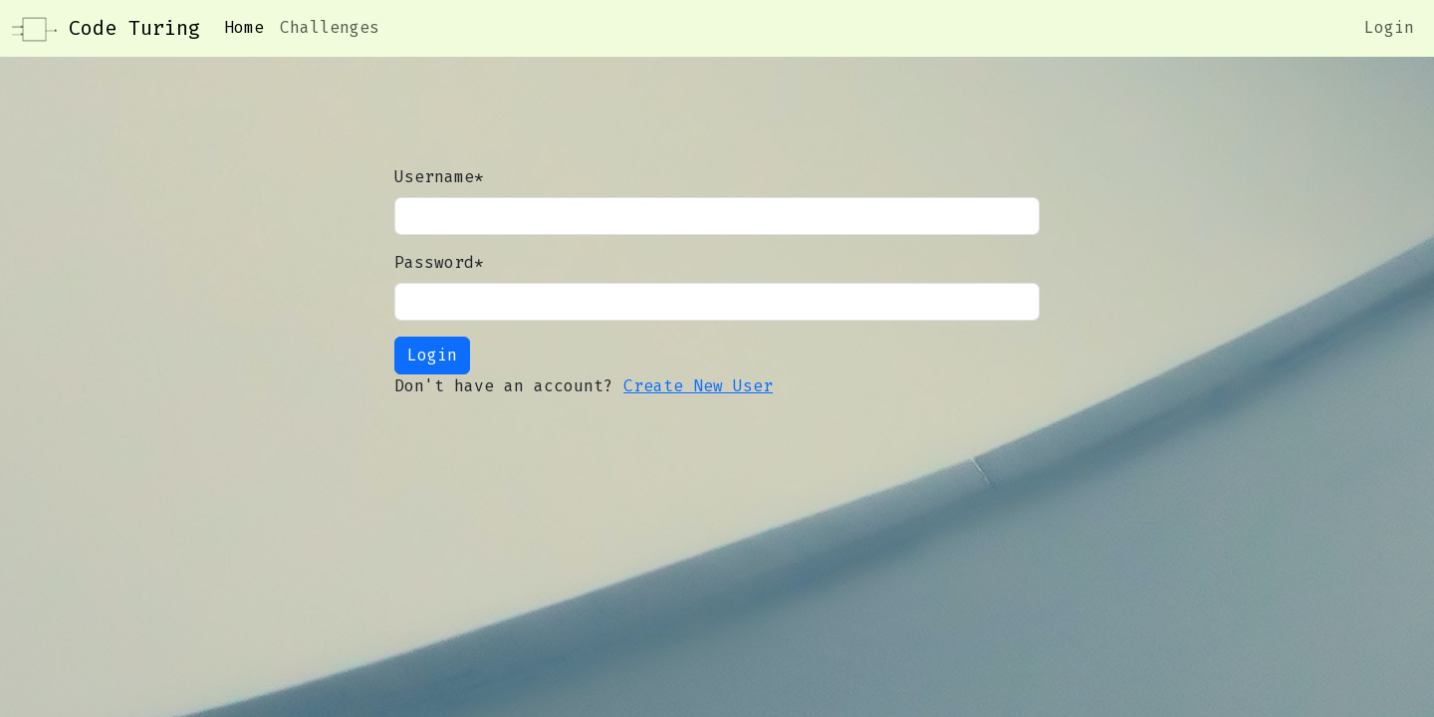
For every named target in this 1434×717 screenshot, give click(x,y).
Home (244, 27)
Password (439, 262)
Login (1389, 27)
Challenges (329, 27)
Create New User (698, 385)
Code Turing (106, 29)
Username (439, 176)
